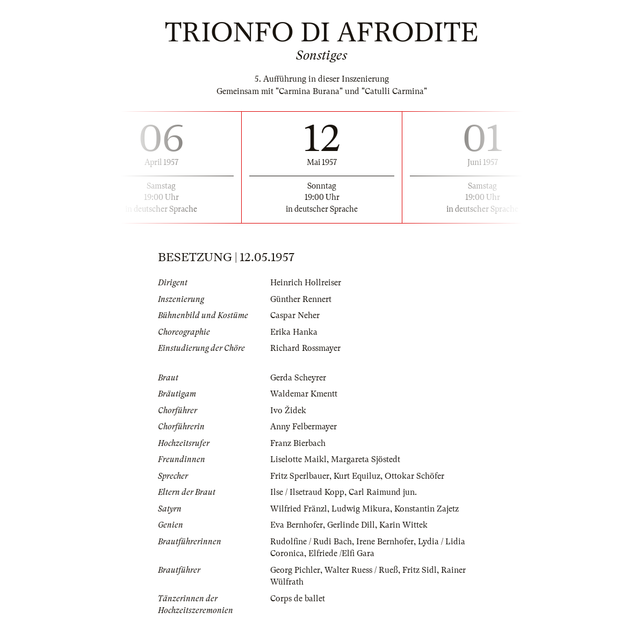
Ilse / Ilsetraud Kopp (307, 492)
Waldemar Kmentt (303, 394)
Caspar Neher (295, 315)
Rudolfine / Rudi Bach (311, 541)
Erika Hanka (293, 332)
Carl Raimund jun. (383, 492)
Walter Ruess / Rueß (361, 570)
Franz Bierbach (298, 443)
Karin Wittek (403, 525)
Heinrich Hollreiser (305, 282)
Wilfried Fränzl (298, 509)
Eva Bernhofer (296, 525)
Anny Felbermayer (303, 426)
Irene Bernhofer (385, 541)
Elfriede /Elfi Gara (341, 553)
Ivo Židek (288, 410)
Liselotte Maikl (298, 459)
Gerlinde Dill (351, 525)
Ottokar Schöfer (414, 476)
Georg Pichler (295, 570)
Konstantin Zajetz (426, 509)
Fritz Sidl (419, 570)
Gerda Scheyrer (298, 378)
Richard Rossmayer (305, 348)
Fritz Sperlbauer (299, 476)
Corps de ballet (297, 598)
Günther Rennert (300, 299)
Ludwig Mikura (360, 509)
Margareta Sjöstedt (365, 459)
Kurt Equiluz (357, 476)
